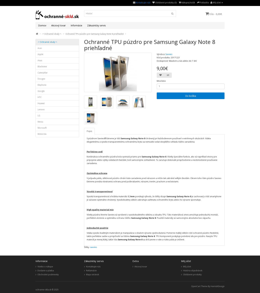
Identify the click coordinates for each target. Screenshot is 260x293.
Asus (40, 60)
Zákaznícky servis (96, 25)
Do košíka (190, 95)
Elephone (42, 85)
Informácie (76, 25)
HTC (40, 97)
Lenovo (41, 109)
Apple (40, 54)
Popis (89, 131)
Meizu (40, 121)
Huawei (41, 103)
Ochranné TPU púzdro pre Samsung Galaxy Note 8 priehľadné (94, 33)
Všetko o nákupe (45, 266)
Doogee (41, 78)
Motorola (42, 134)
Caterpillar (43, 72)
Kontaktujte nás (143, 2)
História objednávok (192, 270)
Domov (42, 25)
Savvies (168, 54)
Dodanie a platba (45, 270)
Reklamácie (91, 270)
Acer (40, 48)
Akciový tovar (58, 25)
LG (39, 115)
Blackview (42, 66)
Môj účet (187, 266)
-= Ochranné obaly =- (52, 33)
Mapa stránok (92, 274)
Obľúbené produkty (192, 274)
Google (41, 91)
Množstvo (161, 81)
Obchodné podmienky (48, 274)
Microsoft (42, 127)
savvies (93, 247)
